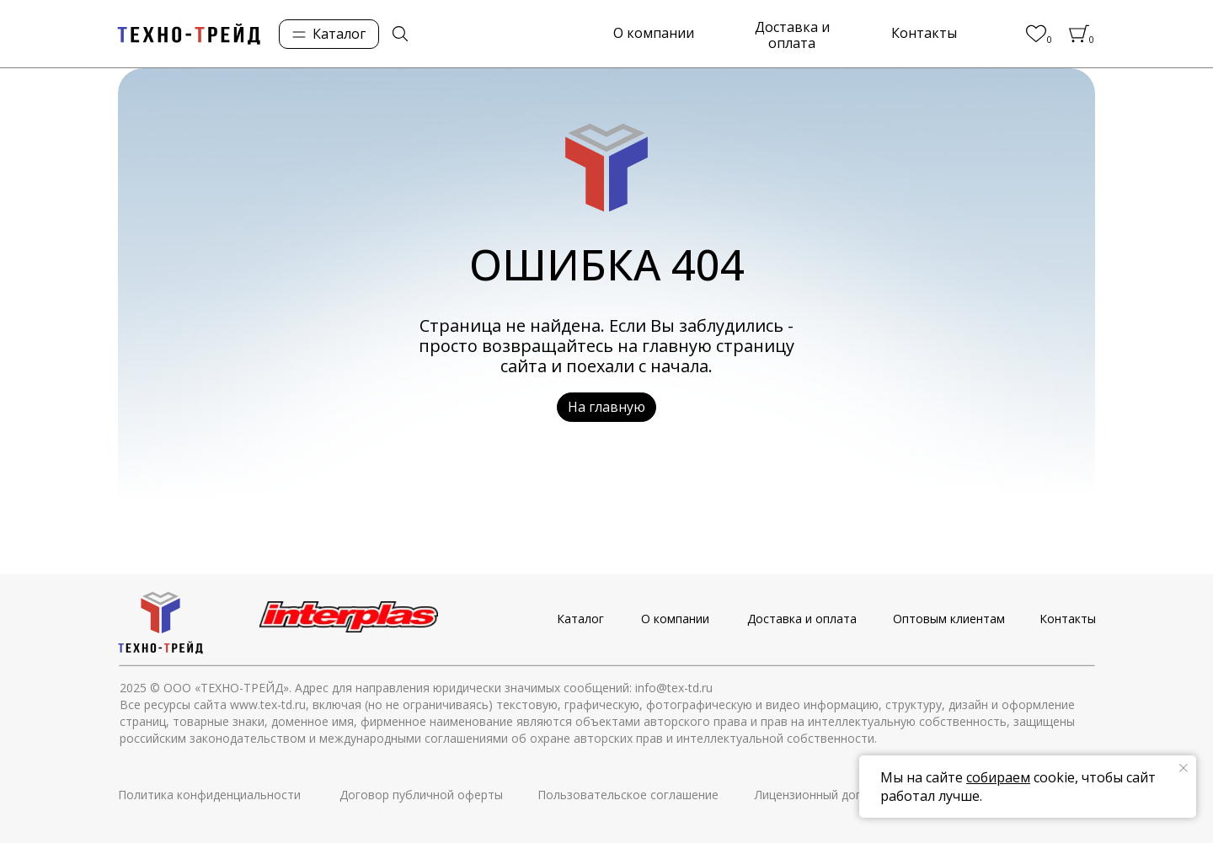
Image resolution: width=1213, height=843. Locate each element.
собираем (998, 777)
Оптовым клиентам (949, 619)
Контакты (924, 33)
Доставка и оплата (792, 35)
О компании (653, 33)
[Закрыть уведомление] (1183, 768)
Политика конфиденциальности (209, 795)
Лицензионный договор (822, 795)
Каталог (580, 619)
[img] (400, 33)
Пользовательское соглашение (628, 795)
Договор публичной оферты (421, 795)
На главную (606, 406)
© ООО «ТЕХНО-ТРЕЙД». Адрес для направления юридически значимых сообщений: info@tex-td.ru (431, 688)
